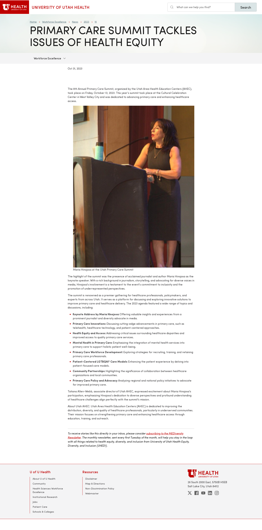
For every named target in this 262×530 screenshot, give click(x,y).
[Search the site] (201, 7)
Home (33, 21)
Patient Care (40, 506)
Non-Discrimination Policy (99, 488)
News (75, 21)
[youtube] (203, 493)
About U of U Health (44, 478)
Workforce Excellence (54, 21)
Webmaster (92, 493)
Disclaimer (91, 478)
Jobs (35, 501)
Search (245, 7)
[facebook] (196, 493)
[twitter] (190, 493)
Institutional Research (45, 497)
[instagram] (217, 493)
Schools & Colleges (43, 511)
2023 (86, 21)
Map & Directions (95, 483)
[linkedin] (210, 493)
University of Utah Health (61, 7)
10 (96, 21)
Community (39, 483)
